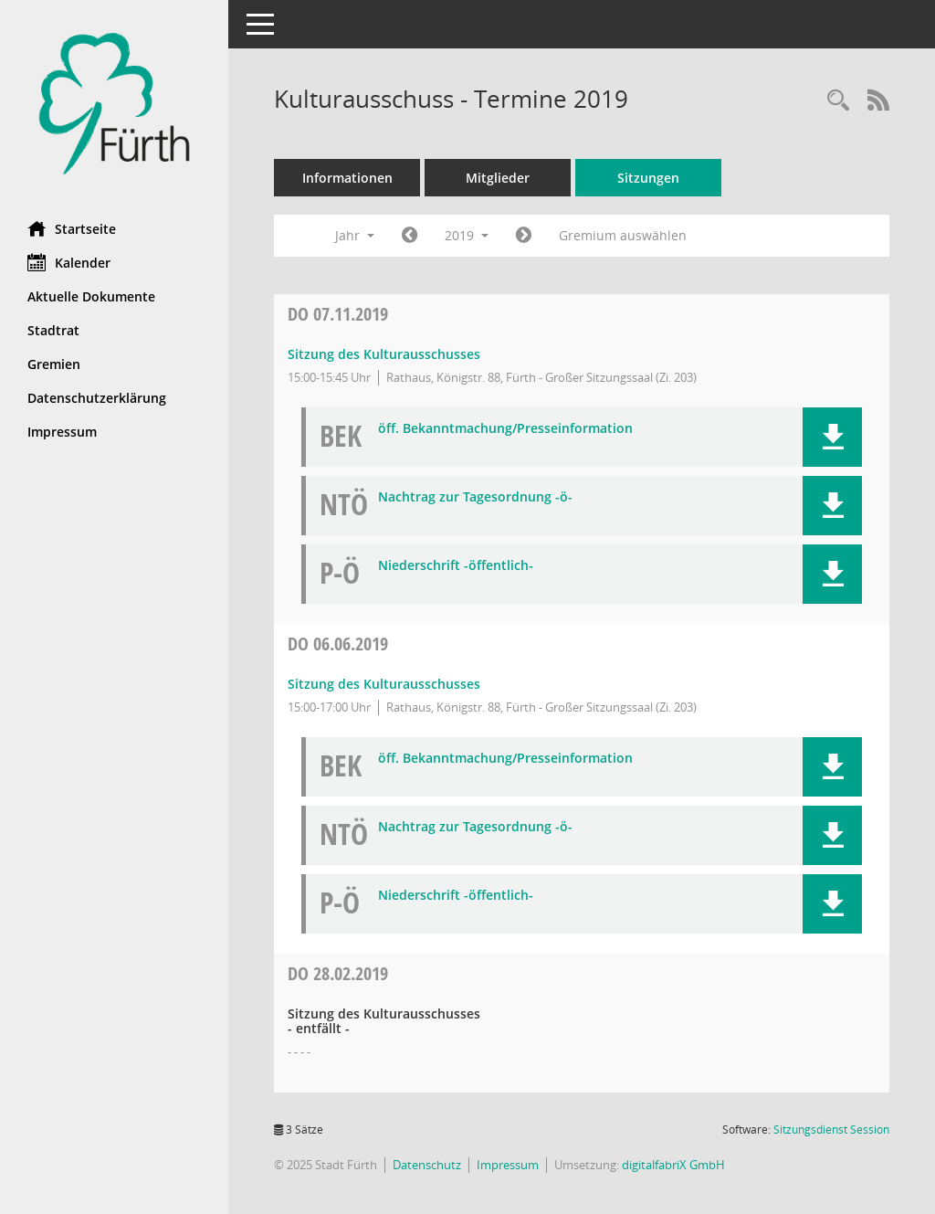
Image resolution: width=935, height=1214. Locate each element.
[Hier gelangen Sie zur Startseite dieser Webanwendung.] (114, 103)
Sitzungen (648, 177)
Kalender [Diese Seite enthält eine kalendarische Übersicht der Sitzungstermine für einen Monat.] (68, 262)
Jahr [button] (354, 235)
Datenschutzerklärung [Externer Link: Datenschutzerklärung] (96, 397)
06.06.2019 (338, 643)
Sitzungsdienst (831, 1129)
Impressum (508, 1164)
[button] (832, 437)
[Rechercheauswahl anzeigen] (838, 101)
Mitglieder (498, 177)
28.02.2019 (338, 973)
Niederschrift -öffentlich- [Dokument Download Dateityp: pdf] (455, 566)
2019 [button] (467, 235)
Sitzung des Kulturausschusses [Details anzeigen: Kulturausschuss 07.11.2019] (384, 354)
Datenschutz (427, 1164)
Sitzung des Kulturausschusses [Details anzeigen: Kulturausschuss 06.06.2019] (384, 683)
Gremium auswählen (623, 235)
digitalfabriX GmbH (673, 1164)
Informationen (347, 177)
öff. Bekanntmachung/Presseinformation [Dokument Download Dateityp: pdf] (505, 429)
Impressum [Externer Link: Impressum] (62, 431)
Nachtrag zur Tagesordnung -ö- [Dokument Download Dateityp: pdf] (475, 497)
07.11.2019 (338, 313)
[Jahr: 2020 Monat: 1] (523, 235)
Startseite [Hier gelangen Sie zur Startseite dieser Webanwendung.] (71, 228)
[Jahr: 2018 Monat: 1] (409, 235)
